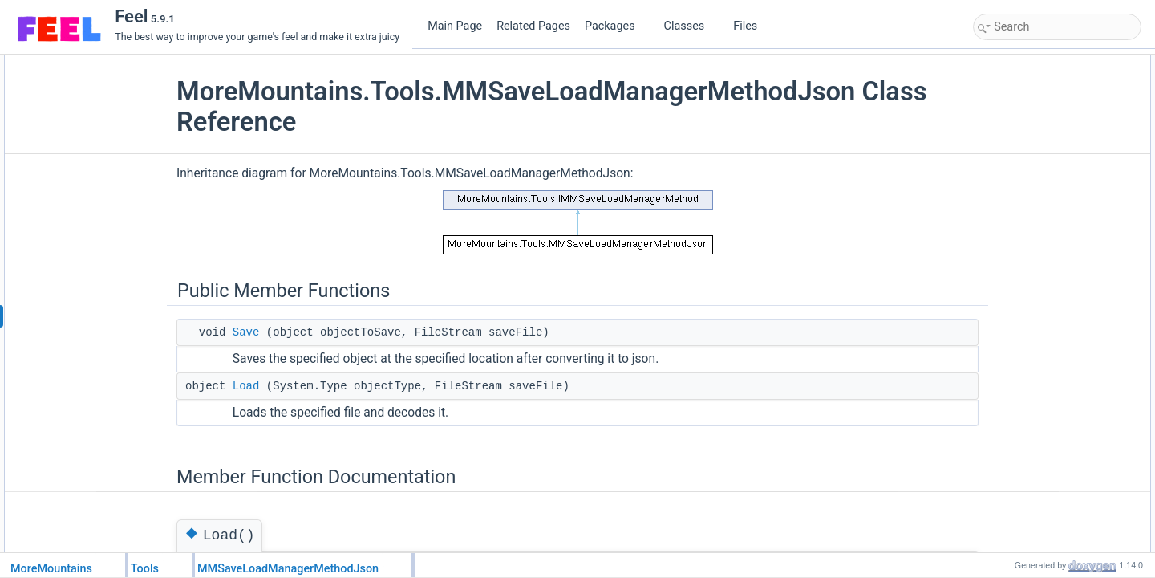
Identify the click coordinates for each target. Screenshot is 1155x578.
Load (283, 386)
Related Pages (533, 26)
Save (283, 332)
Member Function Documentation (1049, 116)
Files (751, 26)
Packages (616, 26)
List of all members (1018, 169)
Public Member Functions (1032, 63)
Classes (690, 26)
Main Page (455, 26)
